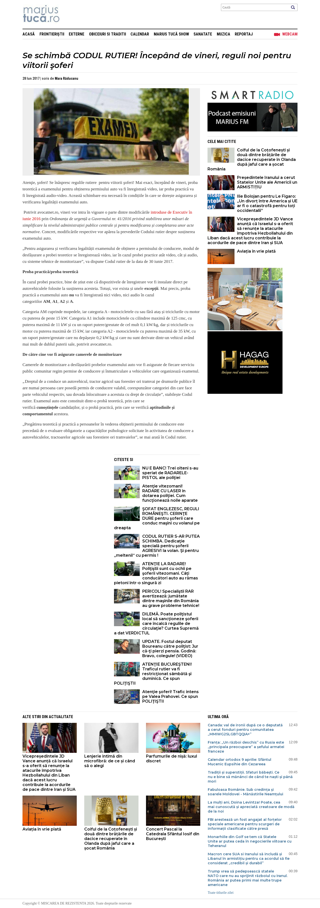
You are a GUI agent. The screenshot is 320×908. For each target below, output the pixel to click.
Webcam (290, 34)
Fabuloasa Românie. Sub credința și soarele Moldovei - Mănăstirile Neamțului (245, 791)
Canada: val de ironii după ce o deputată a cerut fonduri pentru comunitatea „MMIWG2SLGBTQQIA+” (245, 729)
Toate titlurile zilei (221, 893)
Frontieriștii (52, 34)
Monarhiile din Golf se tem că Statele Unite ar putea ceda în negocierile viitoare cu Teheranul (250, 841)
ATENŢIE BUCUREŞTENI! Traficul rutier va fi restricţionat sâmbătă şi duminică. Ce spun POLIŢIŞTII (153, 674)
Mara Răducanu (66, 78)
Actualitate (61, 716)
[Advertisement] (64, 489)
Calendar (139, 34)
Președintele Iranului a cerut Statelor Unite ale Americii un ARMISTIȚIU (267, 182)
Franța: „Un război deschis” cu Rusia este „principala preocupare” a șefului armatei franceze (246, 747)
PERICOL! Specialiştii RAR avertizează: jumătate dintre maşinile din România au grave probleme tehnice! (170, 598)
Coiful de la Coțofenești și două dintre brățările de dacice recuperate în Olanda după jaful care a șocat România (252, 159)
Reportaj (244, 34)
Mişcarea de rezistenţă (68, 14)
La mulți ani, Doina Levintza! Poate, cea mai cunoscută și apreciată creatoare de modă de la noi (251, 807)
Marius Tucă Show (171, 34)
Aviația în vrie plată (257, 251)
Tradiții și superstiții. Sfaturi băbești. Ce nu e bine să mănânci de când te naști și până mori (250, 777)
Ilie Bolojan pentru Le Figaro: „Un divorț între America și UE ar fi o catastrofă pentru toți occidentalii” (267, 203)
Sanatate (203, 34)
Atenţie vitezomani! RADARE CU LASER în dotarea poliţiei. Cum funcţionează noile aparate (170, 493)
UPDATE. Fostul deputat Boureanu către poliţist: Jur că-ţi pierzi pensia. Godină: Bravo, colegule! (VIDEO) (170, 648)
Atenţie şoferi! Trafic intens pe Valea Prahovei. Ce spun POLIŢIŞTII (170, 696)
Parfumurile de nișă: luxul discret (171, 758)
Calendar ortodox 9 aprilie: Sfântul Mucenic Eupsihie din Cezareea (239, 761)
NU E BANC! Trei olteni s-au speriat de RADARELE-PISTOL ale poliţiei (170, 473)
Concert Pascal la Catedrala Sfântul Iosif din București (172, 834)
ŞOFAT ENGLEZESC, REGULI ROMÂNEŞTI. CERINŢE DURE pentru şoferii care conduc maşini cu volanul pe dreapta (157, 518)
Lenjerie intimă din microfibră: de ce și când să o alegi (109, 761)
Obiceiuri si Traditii (107, 34)
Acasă (28, 34)
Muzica (223, 34)
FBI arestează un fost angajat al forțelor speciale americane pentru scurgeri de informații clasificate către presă (245, 824)
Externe (76, 34)
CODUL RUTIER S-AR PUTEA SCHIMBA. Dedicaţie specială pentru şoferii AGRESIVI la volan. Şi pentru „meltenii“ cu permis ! (157, 546)
